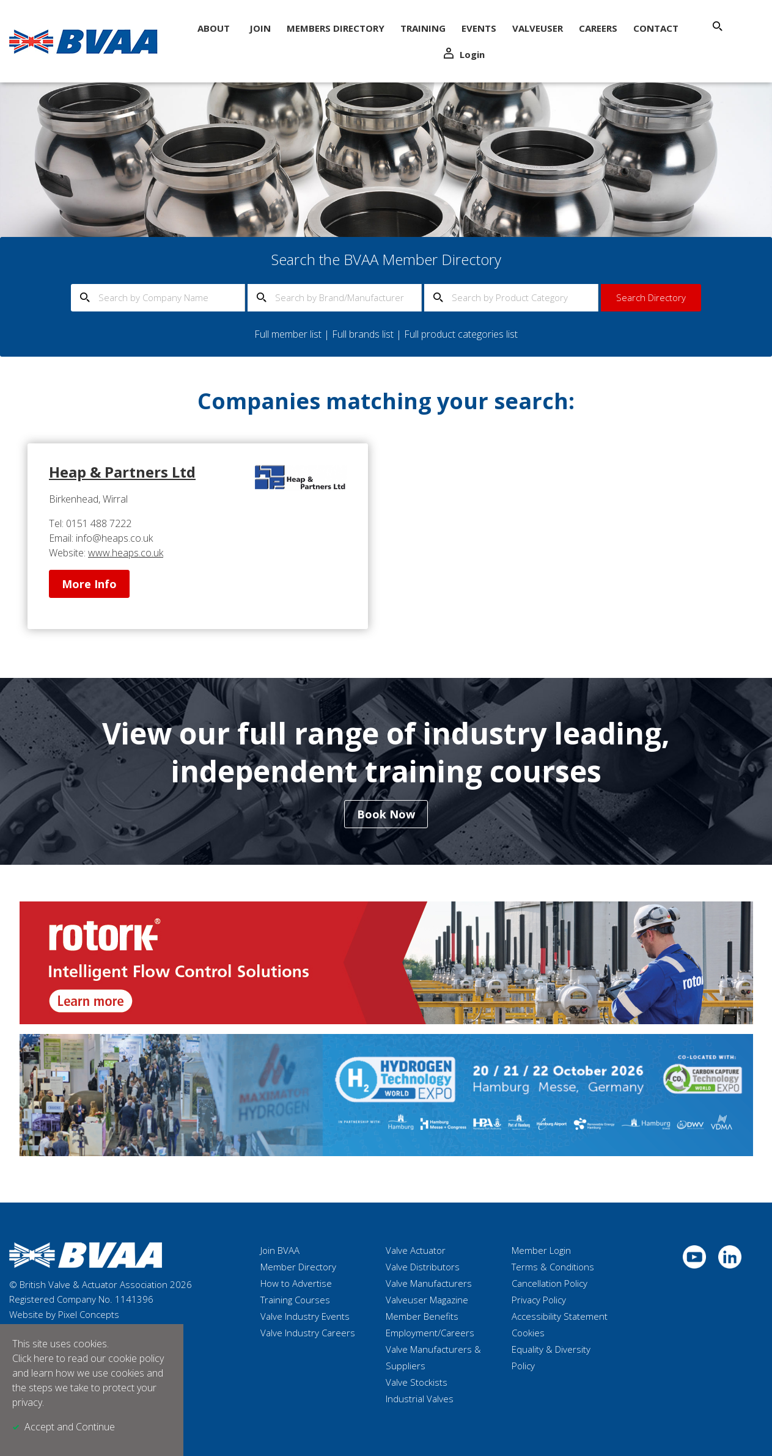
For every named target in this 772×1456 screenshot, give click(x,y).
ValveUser (537, 28)
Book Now (386, 814)
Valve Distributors (423, 1267)
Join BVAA (280, 1250)
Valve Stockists (416, 1382)
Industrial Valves (420, 1398)
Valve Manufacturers (429, 1283)
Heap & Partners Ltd (122, 472)
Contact (655, 28)
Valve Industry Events (305, 1316)
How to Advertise (296, 1283)
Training (423, 28)
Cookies (528, 1333)
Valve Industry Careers (307, 1333)
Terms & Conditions (553, 1267)
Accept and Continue (69, 1426)
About (213, 28)
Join (260, 28)
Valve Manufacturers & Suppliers (433, 1357)
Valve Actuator (416, 1250)
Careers (598, 28)
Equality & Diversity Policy (551, 1357)
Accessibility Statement (560, 1316)
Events (478, 28)
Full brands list (363, 334)
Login (464, 54)
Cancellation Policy (549, 1283)
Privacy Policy (539, 1300)
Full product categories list (461, 334)
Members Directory (335, 28)
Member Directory (298, 1267)
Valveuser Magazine (427, 1300)
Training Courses (295, 1300)
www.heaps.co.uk (125, 552)
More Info (89, 584)
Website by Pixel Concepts (64, 1314)
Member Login (541, 1250)
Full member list (288, 334)
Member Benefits (422, 1316)
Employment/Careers (430, 1333)
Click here (33, 1358)
